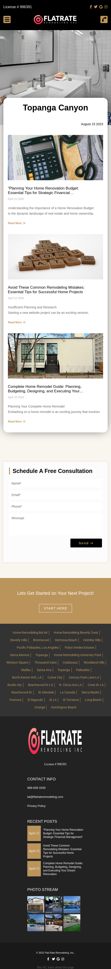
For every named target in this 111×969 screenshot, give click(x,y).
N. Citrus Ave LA (70, 685)
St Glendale (46, 692)
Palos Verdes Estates (79, 647)
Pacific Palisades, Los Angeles (38, 647)
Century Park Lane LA (84, 677)
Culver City (55, 677)
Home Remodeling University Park (77, 655)
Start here (55, 608)
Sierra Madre (90, 692)
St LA (53, 700)
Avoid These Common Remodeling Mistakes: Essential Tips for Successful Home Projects (46, 289)
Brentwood (41, 640)
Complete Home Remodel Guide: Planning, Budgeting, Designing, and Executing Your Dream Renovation (44, 388)
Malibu (26, 670)
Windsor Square (17, 662)
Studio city (14, 685)
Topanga (41, 655)
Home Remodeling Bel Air (30, 632)
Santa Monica (19, 655)
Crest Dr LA (96, 685)
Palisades (83, 670)
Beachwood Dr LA (40, 685)
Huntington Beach (63, 707)
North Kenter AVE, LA (27, 677)
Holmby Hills (92, 640)
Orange (40, 707)
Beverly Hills (18, 640)
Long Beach (93, 700)
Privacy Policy (36, 806)
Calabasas (70, 662)
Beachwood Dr (22, 692)
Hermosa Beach (66, 640)
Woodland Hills (94, 662)
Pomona (15, 700)
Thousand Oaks (46, 662)
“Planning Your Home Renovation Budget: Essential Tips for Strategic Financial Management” (43, 190)
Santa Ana (44, 670)
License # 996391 (17, 7)
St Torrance (71, 700)
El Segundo (35, 700)
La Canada (67, 692)
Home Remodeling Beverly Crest (76, 632)
